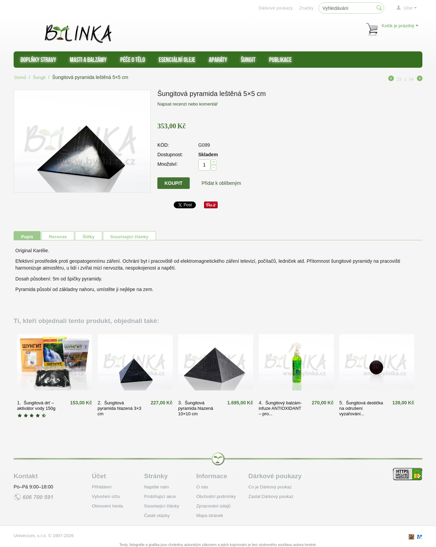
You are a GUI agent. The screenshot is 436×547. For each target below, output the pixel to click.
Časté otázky (157, 515)
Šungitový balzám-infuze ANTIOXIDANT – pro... (280, 408)
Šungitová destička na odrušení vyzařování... (361, 408)
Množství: (167, 164)
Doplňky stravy (38, 59)
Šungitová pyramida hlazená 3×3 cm (119, 408)
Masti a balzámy (88, 59)
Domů (20, 77)
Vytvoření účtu (106, 496)
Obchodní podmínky (216, 496)
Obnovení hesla (107, 506)
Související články (129, 236)
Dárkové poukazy (276, 8)
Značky (306, 8)
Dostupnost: (170, 154)
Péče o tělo (132, 59)
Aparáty (218, 59)
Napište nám (156, 486)
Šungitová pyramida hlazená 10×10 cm (195, 408)
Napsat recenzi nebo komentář (187, 104)
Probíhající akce (160, 496)
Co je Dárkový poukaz (270, 486)
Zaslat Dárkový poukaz (270, 496)
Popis (27, 236)
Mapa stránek (209, 515)
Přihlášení (102, 486)
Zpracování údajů (213, 506)
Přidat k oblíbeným (221, 183)
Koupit (174, 183)
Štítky (88, 236)
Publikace (280, 59)
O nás (202, 486)
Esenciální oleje (177, 59)
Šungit (248, 59)
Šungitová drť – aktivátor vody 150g (36, 405)
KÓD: (163, 145)
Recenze (58, 236)
